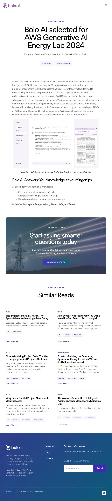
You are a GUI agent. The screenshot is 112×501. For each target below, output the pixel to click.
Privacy (8, 492)
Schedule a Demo (56, 264)
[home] (11, 5)
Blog (48, 452)
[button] (106, 5)
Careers (49, 458)
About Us (50, 446)
